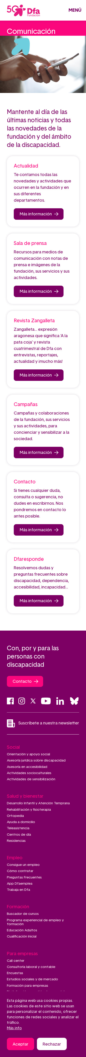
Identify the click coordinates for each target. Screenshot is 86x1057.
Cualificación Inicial (21, 936)
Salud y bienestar (25, 796)
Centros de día (19, 834)
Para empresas (22, 953)
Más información (36, 214)
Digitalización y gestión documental (35, 992)
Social (13, 747)
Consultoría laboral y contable (31, 967)
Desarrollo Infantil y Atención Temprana (38, 803)
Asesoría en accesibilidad (27, 767)
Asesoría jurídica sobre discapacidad (36, 760)
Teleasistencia (18, 828)
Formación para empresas (27, 985)
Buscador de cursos (23, 914)
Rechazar (52, 1045)
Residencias (16, 841)
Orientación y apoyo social (28, 754)
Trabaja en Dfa (18, 890)
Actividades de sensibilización (31, 779)
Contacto (22, 682)
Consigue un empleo (23, 865)
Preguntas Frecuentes (24, 877)
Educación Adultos (22, 930)
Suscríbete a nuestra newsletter (43, 723)
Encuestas (15, 973)
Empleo (14, 858)
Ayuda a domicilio (21, 822)
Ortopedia (15, 816)
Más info (14, 1029)
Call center (15, 960)
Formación (18, 907)
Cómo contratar (20, 871)
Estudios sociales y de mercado (32, 979)
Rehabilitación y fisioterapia (29, 809)
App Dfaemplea (19, 883)
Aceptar (20, 1045)
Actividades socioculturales (29, 773)
